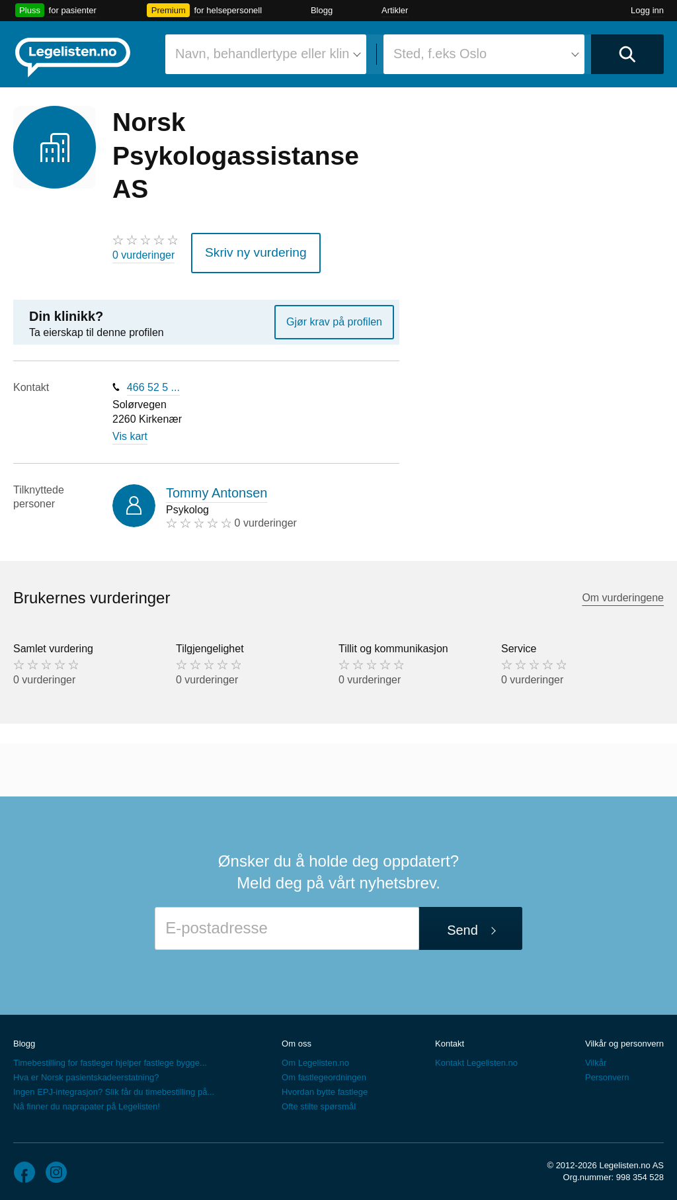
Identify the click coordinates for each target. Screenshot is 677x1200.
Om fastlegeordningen (324, 1071)
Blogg (322, 10)
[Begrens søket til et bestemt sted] (483, 54)
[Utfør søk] (627, 54)
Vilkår (595, 1057)
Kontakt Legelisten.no (476, 1057)
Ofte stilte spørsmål (319, 1100)
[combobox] (265, 54)
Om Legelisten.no (315, 1057)
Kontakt (449, 1037)
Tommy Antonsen (216, 486)
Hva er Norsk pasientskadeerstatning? (86, 1071)
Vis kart (129, 430)
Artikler (394, 10)
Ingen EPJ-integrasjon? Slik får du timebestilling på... (113, 1086)
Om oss (296, 1037)
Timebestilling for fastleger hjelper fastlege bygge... (110, 1057)
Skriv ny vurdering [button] (245, 249)
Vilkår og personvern (624, 1037)
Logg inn (647, 10)
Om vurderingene (623, 591)
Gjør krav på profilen (334, 315)
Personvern (607, 1071)
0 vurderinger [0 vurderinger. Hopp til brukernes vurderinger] (143, 255)
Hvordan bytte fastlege (325, 1086)
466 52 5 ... (153, 381)
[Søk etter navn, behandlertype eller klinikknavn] (265, 54)
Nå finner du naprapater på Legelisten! (86, 1100)
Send (462, 924)
